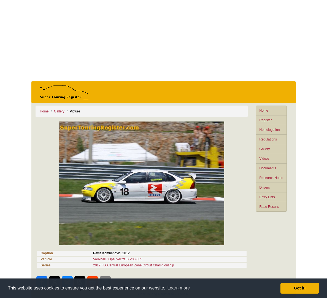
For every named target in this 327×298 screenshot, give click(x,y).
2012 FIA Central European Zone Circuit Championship (133, 265)
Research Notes (271, 178)
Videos (264, 159)
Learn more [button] (178, 288)
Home (264, 110)
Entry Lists (267, 197)
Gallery (265, 149)
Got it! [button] (300, 288)
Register (266, 120)
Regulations (268, 139)
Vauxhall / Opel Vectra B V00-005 (117, 259)
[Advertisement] (164, 40)
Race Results (269, 207)
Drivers (265, 187)
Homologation (270, 130)
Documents (268, 168)
